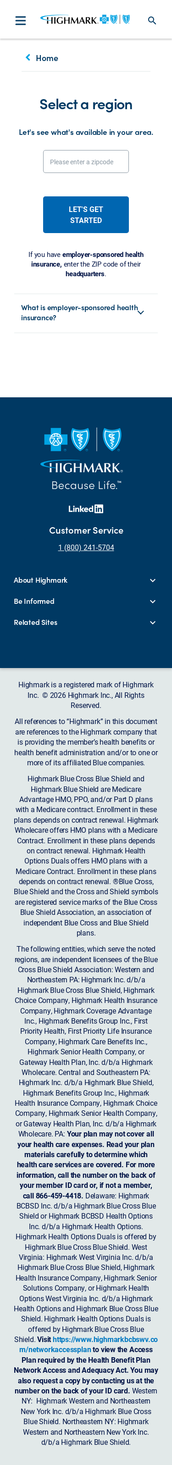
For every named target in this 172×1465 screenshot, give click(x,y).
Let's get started (86, 214)
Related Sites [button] (35, 622)
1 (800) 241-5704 (86, 547)
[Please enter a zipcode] (86, 161)
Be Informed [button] (34, 601)
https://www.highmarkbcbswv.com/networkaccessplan (88, 1344)
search (152, 20)
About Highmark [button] (40, 580)
